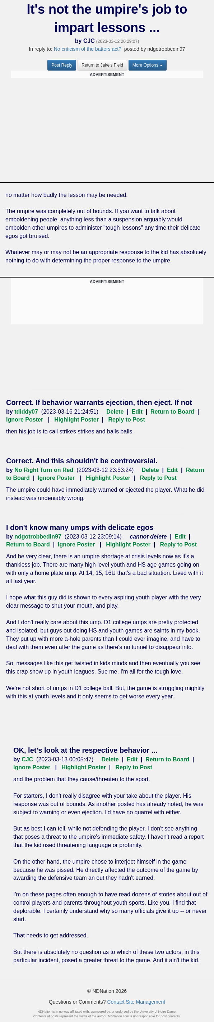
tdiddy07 (26, 412)
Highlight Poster (76, 420)
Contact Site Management (136, 1002)
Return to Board (172, 412)
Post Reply (61, 65)
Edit (137, 412)
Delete (115, 412)
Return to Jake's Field (102, 65)
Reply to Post (126, 420)
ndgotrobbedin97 (37, 536)
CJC (89, 41)
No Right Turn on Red (43, 470)
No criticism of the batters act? (87, 49)
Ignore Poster (24, 420)
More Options (147, 65)
